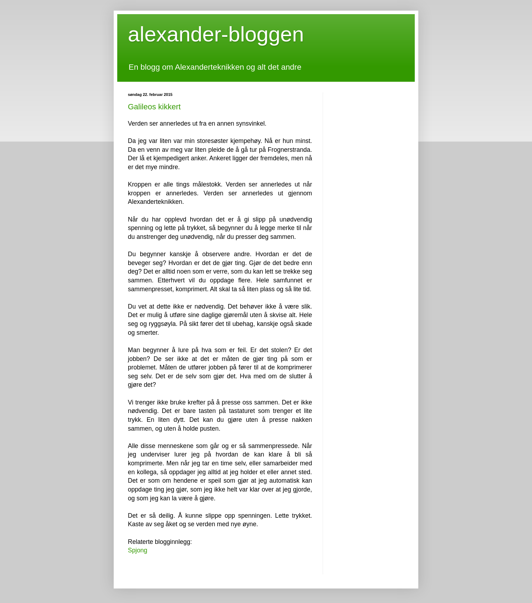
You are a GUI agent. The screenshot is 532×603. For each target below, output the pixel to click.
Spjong (137, 550)
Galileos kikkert (154, 106)
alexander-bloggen (216, 34)
